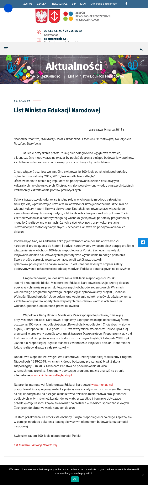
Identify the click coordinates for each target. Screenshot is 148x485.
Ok (75, 479)
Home (29, 76)
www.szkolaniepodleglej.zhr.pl (51, 375)
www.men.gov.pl (102, 385)
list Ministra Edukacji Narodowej (35, 445)
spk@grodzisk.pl (65, 33)
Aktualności (51, 76)
